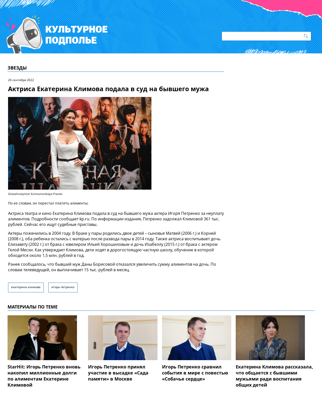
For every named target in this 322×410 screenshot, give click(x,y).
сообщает (68, 219)
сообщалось (33, 264)
